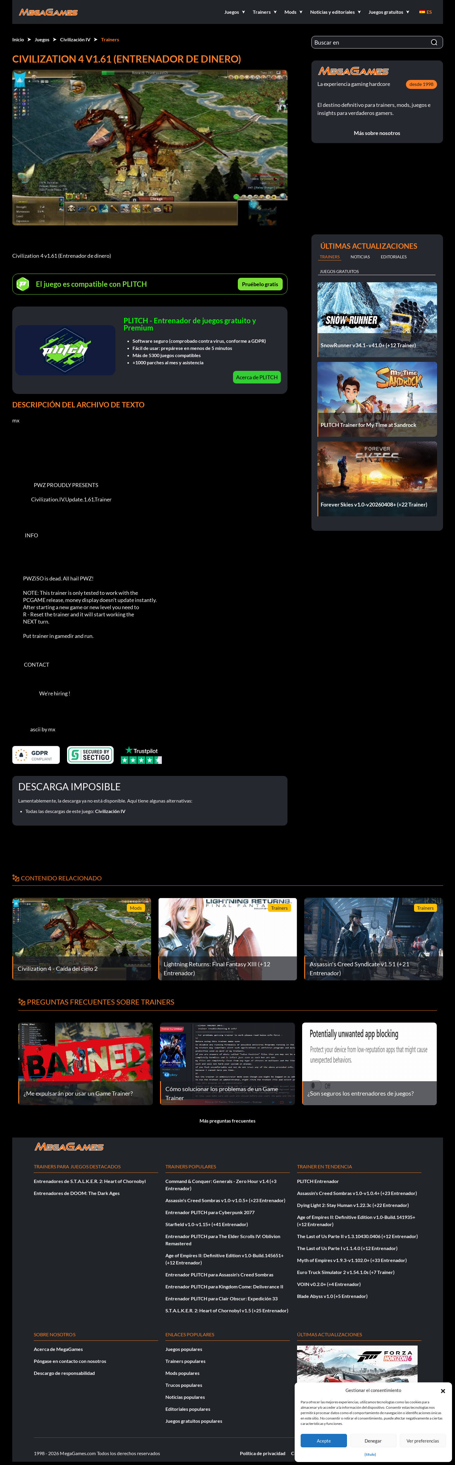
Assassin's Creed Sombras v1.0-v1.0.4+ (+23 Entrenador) (357, 1193)
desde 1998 (421, 84)
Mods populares (182, 1373)
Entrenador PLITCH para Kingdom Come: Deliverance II (224, 1286)
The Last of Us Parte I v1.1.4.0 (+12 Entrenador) (347, 1248)
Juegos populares (183, 1349)
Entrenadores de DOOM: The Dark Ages (77, 1193)
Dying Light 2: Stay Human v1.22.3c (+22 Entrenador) (353, 1205)
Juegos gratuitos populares (193, 1421)
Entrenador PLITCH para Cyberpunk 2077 (210, 1212)
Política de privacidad (262, 1453)
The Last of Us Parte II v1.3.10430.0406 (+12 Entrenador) (357, 1236)
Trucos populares (183, 1385)
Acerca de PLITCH (257, 377)
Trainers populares (185, 1361)
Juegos (42, 39)
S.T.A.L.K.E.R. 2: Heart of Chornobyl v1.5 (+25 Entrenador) (226, 1310)
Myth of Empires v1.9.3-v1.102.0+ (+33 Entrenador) (352, 1260)
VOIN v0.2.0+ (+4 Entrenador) (329, 1284)
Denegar (373, 1440)
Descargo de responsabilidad (64, 1373)
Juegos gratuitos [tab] (339, 271)
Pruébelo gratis (260, 284)
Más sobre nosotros (377, 133)
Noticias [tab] (360, 256)
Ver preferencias (423, 1440)
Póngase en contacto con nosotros (70, 1361)
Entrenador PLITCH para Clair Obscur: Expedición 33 (221, 1298)
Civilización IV (75, 39)
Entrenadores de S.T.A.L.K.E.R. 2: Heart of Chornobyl (90, 1181)
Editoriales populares (187, 1409)
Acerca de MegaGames (58, 1349)
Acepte (324, 1440)
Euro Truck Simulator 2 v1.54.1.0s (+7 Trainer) (346, 1272)
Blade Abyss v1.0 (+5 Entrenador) (332, 1296)
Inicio (18, 39)
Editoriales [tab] (394, 256)
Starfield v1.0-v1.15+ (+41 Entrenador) (206, 1224)
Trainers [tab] (330, 256)
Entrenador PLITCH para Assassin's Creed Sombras (219, 1274)
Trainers (110, 39)
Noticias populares (185, 1397)
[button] (443, 1390)
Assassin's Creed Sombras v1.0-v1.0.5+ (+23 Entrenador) (225, 1200)
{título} (370, 1454)
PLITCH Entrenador (318, 1181)
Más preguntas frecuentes (227, 1120)
